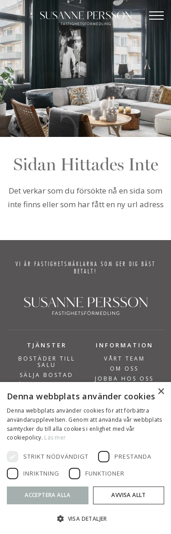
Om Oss (124, 369)
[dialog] (85, 458)
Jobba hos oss (124, 379)
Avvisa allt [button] (128, 495)
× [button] (160, 391)
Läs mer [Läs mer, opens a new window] (55, 437)
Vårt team (124, 359)
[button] (85, 519)
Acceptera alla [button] (48, 495)
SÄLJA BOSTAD (46, 375)
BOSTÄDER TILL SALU (46, 362)
